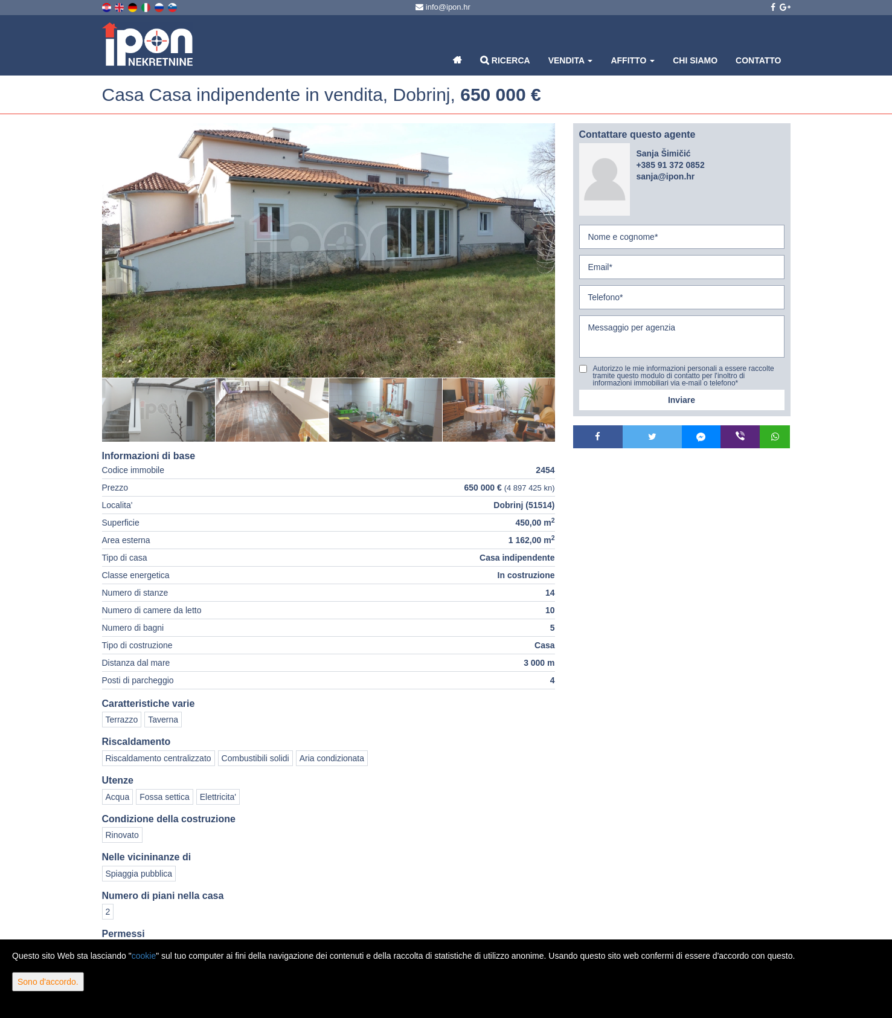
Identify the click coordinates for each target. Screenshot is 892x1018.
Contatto (758, 60)
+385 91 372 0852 (670, 165)
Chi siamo (695, 60)
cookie (144, 956)
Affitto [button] (633, 60)
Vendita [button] (570, 60)
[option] (159, 410)
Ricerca (505, 60)
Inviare (681, 400)
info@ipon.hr (443, 6)
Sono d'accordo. (48, 982)
